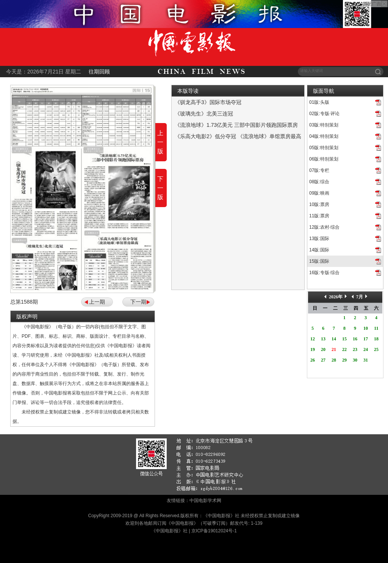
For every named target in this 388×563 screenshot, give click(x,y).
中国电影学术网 (205, 500)
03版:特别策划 (323, 125)
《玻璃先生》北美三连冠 (204, 114)
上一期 (97, 302)
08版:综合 (319, 181)
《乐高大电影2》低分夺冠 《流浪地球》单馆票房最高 (238, 136)
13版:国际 (319, 238)
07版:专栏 (319, 170)
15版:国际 (319, 261)
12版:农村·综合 (324, 227)
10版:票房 (319, 204)
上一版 (160, 142)
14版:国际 (319, 250)
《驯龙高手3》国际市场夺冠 (208, 102)
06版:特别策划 (323, 159)
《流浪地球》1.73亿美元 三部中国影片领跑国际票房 (236, 125)
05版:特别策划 (323, 147)
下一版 (160, 188)
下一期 (138, 302)
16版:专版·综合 (324, 272)
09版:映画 (319, 193)
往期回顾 (99, 72)
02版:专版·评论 (324, 113)
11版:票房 (319, 215)
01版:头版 (319, 102)
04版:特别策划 (323, 136)
